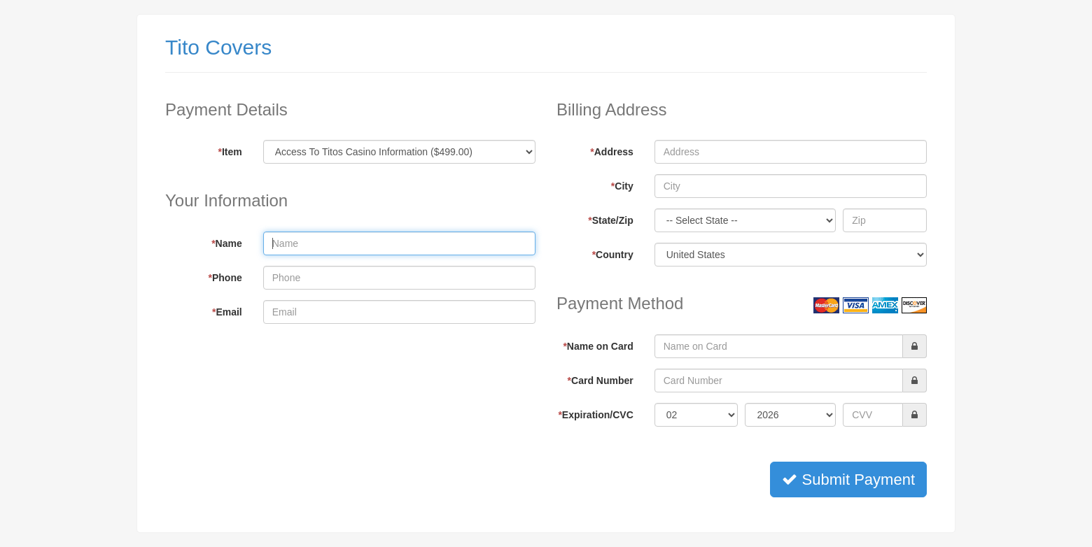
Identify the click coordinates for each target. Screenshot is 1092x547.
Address (611, 151)
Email (227, 312)
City (622, 186)
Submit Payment (848, 479)
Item (230, 151)
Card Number (601, 380)
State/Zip (611, 220)
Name (226, 243)
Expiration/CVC (595, 414)
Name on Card (598, 346)
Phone (225, 277)
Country (613, 254)
